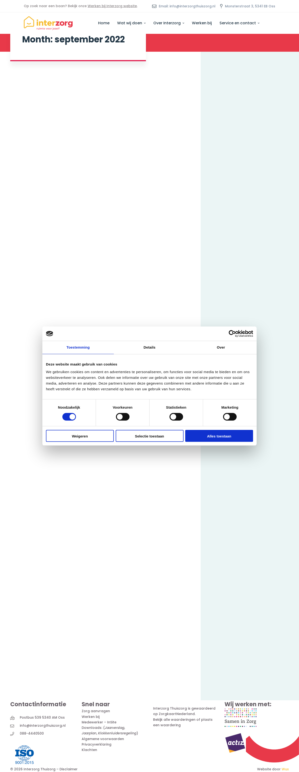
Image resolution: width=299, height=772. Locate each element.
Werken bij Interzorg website (112, 6)
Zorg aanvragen (96, 711)
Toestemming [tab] (78, 347)
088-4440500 (32, 733)
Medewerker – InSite (99, 722)
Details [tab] (149, 347)
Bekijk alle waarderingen (174, 719)
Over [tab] (221, 347)
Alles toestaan (219, 436)
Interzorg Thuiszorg (170, 708)
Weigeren (80, 436)
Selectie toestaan (149, 436)
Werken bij (91, 716)
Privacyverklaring (96, 744)
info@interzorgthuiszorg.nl (43, 725)
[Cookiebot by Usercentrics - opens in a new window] (232, 333)
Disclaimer (69, 769)
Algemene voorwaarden (103, 738)
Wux (285, 769)
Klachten (89, 749)
